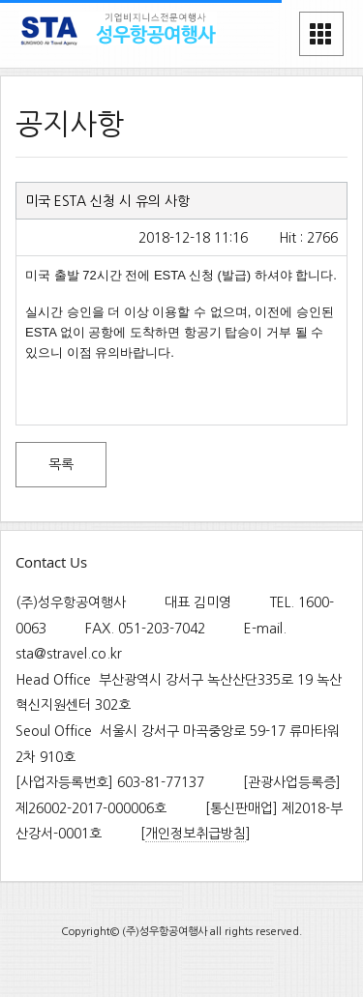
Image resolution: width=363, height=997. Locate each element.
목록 (61, 464)
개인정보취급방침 (195, 833)
